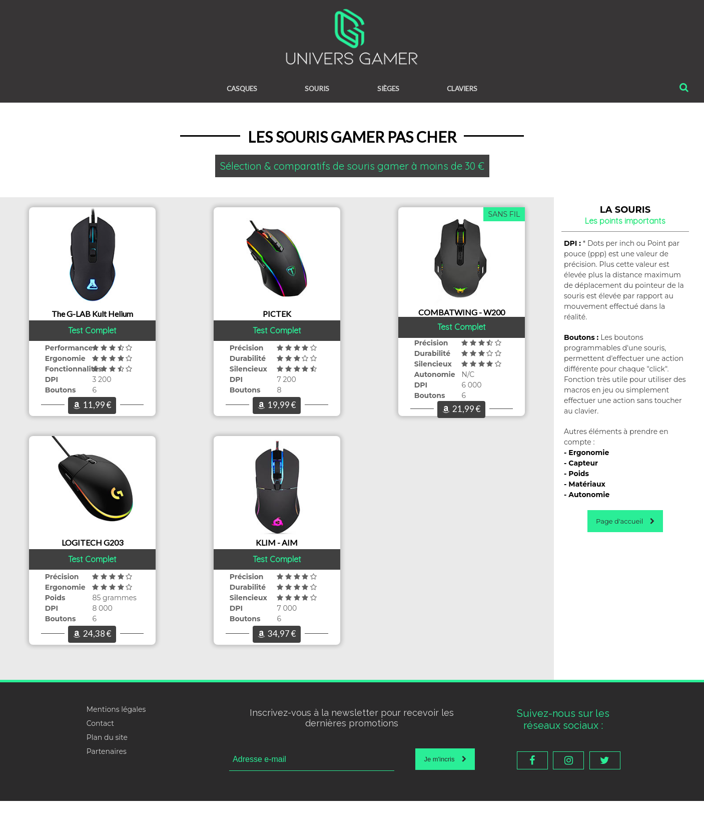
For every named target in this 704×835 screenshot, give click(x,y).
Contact (100, 757)
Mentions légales (116, 743)
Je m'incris (445, 793)
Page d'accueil (625, 523)
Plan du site (107, 771)
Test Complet (92, 338)
